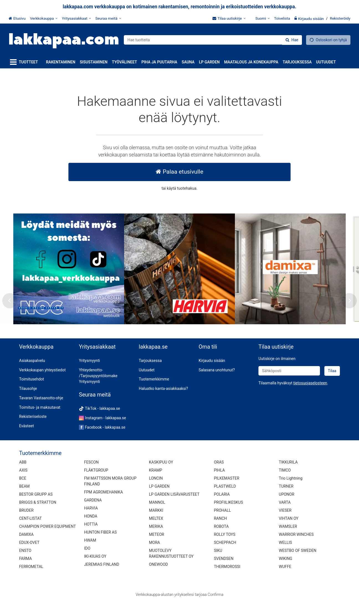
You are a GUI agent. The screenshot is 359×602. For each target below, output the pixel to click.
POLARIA (222, 494)
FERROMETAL (31, 566)
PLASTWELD (225, 486)
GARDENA (93, 500)
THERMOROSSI (227, 566)
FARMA (25, 558)
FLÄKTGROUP (96, 470)
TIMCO (285, 470)
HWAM (90, 540)
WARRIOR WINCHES (296, 534)
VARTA (285, 502)
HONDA (90, 516)
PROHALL (222, 510)
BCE (22, 478)
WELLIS (285, 542)
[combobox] (213, 40)
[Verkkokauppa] (44, 18)
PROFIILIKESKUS (228, 502)
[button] (310, 383)
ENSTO (25, 550)
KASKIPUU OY (161, 462)
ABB (23, 462)
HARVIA (91, 508)
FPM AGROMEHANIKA (103, 492)
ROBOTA (221, 526)
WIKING (285, 558)
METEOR (156, 534)
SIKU (218, 550)
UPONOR (286, 494)
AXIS (23, 470)
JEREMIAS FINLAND (101, 564)
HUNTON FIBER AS (100, 532)
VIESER (285, 510)
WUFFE (285, 566)
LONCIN (156, 478)
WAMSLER (288, 526)
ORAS (219, 462)
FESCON (91, 462)
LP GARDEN (159, 486)
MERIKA (156, 526)
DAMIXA (26, 534)
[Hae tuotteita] (213, 40)
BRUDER (26, 510)
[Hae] (292, 40)
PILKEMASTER (226, 478)
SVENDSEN (224, 558)
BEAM (24, 486)
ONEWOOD (158, 564)
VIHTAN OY (289, 518)
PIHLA (219, 470)
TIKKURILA (288, 462)
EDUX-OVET (29, 542)
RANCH (220, 518)
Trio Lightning (290, 478)
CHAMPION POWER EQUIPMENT (47, 526)
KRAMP (155, 470)
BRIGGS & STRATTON (37, 502)
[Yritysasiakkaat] (76, 18)
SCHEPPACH (225, 542)
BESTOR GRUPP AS (36, 494)
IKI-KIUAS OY (95, 556)
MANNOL (157, 502)
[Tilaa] (332, 371)
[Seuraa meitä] (108, 18)
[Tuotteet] (25, 62)
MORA (154, 542)
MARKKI (156, 510)
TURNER (286, 486)
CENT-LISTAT (30, 518)
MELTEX (156, 518)
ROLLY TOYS (224, 534)
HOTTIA (91, 524)
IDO (87, 548)
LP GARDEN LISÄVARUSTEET (174, 494)
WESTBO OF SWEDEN (298, 550)
